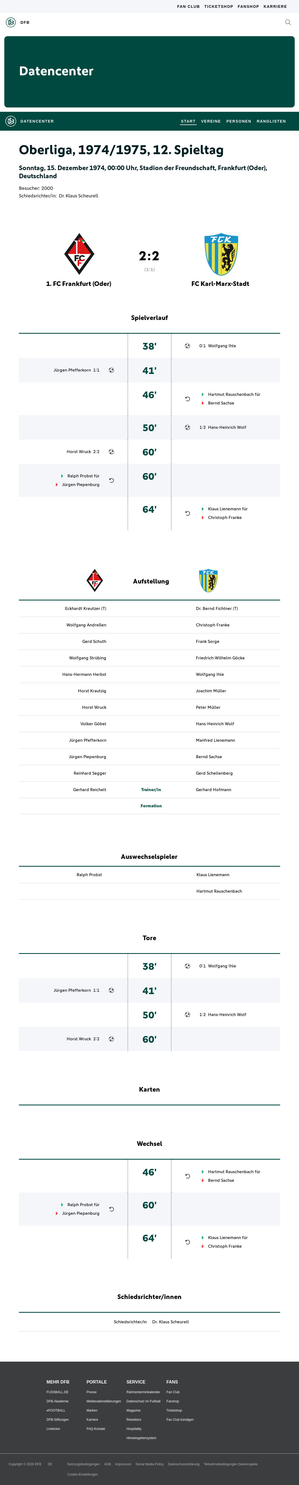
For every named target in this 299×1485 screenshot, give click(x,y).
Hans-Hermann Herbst (84, 674)
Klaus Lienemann (224, 509)
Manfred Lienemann (215, 740)
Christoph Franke (225, 517)
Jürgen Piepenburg (81, 484)
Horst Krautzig (92, 691)
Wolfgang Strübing (87, 658)
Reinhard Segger (90, 773)
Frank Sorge (207, 641)
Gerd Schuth (94, 641)
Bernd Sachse (221, 403)
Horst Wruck (79, 452)
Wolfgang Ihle (222, 346)
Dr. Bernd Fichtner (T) (217, 608)
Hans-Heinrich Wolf (227, 427)
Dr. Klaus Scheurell (78, 196)
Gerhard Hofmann (213, 790)
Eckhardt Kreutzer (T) (85, 608)
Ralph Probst (80, 476)
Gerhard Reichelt (89, 790)
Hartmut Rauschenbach (231, 394)
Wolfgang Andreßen (86, 625)
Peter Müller (208, 707)
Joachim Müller (211, 691)
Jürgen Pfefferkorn (72, 370)
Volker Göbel (93, 724)
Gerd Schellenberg (214, 773)
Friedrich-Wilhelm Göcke (220, 658)
